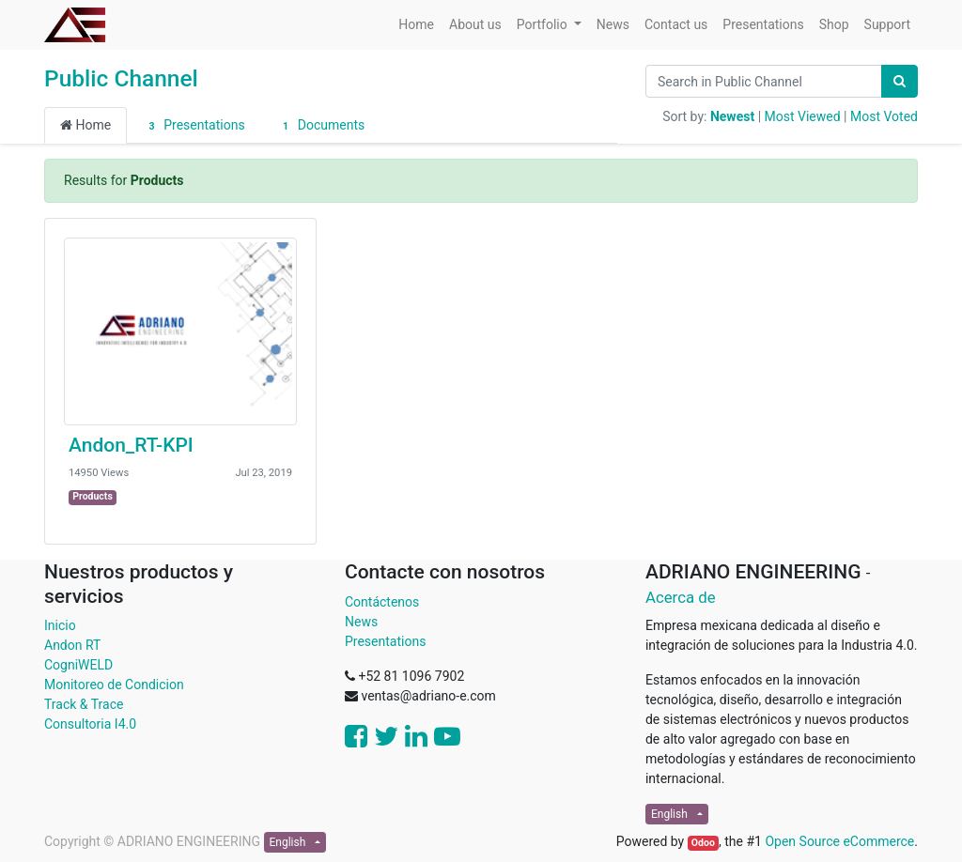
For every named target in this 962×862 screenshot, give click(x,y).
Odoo (703, 843)
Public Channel (121, 78)
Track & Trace (83, 704)
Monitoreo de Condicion (114, 684)
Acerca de (680, 597)
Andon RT (72, 645)
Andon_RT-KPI (131, 445)
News (361, 621)
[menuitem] (416, 25)
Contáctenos (382, 601)
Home (85, 124)
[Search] (899, 81)
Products (92, 496)
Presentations (193, 125)
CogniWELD (78, 664)
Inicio (60, 625)
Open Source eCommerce (839, 841)
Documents (321, 125)
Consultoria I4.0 (90, 723)
